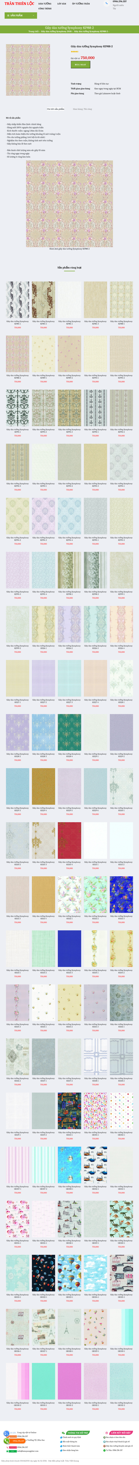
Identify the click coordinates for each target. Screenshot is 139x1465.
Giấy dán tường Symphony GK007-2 (43, 1187)
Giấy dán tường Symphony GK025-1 (121, 1295)
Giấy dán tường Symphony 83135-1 (43, 1025)
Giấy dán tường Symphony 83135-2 (69, 1025)
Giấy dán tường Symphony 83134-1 (95, 971)
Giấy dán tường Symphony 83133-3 (69, 971)
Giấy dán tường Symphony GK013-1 (121, 1187)
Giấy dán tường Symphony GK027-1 (43, 1350)
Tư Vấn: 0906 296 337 (113, 1450)
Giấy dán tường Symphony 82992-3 (18, 484)
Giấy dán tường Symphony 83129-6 (95, 809)
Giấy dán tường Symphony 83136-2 (18, 1079)
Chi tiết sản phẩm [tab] (55, 109)
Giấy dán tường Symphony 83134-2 (121, 971)
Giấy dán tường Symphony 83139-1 (18, 1133)
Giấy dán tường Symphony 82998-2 (95, 592)
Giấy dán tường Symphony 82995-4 (43, 592)
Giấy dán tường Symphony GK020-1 (121, 1241)
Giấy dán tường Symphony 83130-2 (18, 863)
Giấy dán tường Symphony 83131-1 (95, 863)
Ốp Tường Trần (81, 3)
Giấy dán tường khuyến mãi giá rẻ (118, 1446)
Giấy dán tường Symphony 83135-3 (95, 1025)
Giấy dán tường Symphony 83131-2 (121, 863)
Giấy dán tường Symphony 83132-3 (121, 917)
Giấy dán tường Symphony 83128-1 (121, 701)
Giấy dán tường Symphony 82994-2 (18, 538)
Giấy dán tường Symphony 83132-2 (95, 917)
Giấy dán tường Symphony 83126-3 (95, 647)
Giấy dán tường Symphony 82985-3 (95, 322)
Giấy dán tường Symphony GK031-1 (43, 1404)
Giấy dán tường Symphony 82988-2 (91, 31)
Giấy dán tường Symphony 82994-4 (69, 538)
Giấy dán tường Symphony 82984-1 (18, 322)
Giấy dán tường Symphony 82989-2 (69, 376)
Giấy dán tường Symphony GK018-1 (69, 1241)
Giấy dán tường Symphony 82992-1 (95, 430)
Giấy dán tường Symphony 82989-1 (43, 376)
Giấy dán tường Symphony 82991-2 (43, 430)
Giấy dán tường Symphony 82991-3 (69, 430)
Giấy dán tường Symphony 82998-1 (69, 592)
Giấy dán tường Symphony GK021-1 (18, 1295)
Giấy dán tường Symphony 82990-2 (121, 376)
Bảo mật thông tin (69, 1441)
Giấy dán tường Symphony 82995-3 (18, 592)
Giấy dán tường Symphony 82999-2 (18, 647)
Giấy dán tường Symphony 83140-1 (69, 1133)
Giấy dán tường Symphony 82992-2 (121, 430)
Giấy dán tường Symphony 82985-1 (69, 322)
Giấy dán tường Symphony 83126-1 (43, 647)
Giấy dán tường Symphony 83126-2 (69, 647)
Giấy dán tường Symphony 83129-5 (69, 809)
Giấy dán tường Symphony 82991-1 (18, 430)
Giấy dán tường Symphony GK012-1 (95, 1187)
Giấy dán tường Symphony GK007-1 (18, 1187)
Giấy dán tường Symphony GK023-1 (69, 1295)
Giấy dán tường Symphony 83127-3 (69, 701)
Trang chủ (33, 31)
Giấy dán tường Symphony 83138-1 (95, 1079)
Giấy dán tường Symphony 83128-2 (18, 755)
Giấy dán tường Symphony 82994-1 (121, 484)
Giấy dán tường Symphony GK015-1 (43, 1241)
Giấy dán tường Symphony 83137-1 (43, 1079)
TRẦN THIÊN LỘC (19, 3)
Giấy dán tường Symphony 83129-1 (95, 755)
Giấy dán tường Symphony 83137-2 (69, 1079)
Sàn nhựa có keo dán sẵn (114, 1437)
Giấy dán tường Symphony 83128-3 (43, 755)
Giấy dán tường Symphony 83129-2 (121, 755)
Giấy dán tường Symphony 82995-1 (95, 538)
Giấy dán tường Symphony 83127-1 (18, 701)
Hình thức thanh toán (71, 1446)
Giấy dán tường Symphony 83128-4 (69, 755)
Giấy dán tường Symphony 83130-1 (121, 809)
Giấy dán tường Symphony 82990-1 (95, 376)
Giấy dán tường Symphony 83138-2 (121, 1079)
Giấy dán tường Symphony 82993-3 (95, 484)
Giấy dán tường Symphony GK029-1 (95, 1350)
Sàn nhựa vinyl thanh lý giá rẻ (116, 1441)
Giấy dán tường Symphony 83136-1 (121, 1025)
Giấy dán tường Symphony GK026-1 (18, 1350)
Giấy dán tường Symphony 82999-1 (121, 592)
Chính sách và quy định (71, 1437)
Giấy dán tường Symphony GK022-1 (43, 1295)
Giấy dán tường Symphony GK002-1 (121, 1133)
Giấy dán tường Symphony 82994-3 (43, 538)
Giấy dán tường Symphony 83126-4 (121, 647)
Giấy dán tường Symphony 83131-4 (43, 917)
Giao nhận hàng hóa (70, 1450)
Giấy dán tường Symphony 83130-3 (43, 863)
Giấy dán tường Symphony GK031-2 (69, 1404)
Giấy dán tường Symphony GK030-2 (18, 1404)
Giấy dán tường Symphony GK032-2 (121, 1404)
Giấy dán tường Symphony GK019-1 (95, 1241)
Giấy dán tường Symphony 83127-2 (43, 701)
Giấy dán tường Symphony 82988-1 (121, 322)
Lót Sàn (61, 3)
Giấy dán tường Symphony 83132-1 (69, 917)
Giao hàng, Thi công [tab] (82, 109)
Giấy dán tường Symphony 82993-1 (43, 484)
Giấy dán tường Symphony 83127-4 (95, 701)
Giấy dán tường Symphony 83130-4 (69, 863)
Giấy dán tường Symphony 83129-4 (43, 809)
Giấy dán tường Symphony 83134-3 (18, 1025)
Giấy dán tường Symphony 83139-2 (43, 1133)
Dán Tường (44, 3)
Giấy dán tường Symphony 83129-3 (18, 809)
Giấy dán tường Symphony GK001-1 (95, 1133)
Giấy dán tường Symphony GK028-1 (69, 1350)
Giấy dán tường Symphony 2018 (56, 31)
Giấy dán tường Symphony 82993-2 (69, 484)
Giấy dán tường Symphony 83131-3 (18, 917)
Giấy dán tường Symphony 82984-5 (43, 322)
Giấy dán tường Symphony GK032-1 (95, 1404)
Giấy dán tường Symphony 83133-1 (18, 971)
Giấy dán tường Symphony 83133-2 (43, 971)
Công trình (44, 8)
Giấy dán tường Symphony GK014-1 (18, 1241)
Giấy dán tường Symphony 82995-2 (121, 538)
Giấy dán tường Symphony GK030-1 (121, 1350)
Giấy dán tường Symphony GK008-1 (69, 1187)
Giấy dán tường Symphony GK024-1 (95, 1295)
